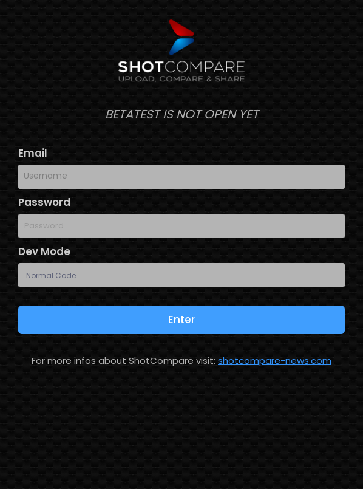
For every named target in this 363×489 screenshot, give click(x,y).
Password (44, 202)
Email (32, 153)
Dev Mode (44, 251)
